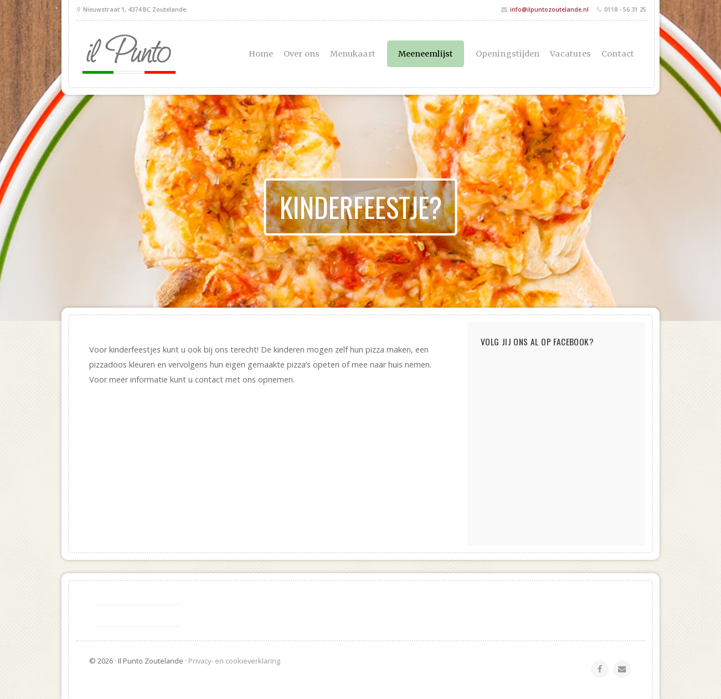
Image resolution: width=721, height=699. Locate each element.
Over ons (302, 54)
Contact (617, 54)
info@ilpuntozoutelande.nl (549, 9)
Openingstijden (507, 54)
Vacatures (570, 54)
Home (261, 54)
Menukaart (352, 54)
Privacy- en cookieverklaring (234, 661)
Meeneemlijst (425, 54)
